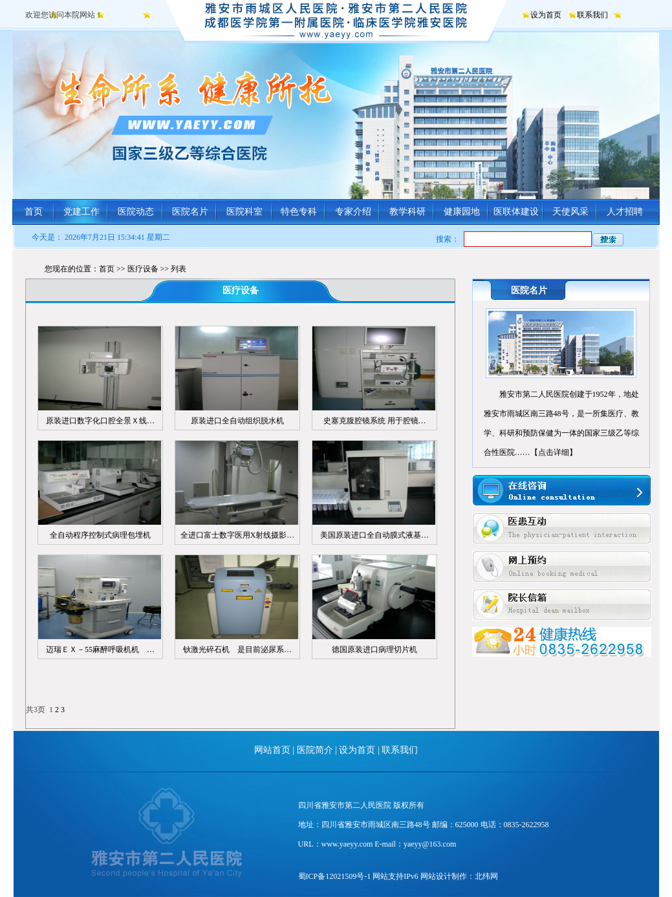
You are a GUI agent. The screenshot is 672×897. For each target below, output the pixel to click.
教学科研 (407, 211)
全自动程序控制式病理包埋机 (100, 535)
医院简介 (315, 750)
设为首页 (545, 14)
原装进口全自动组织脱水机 (237, 420)
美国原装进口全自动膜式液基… (374, 535)
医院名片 (190, 211)
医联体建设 (516, 211)
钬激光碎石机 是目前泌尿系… (237, 649)
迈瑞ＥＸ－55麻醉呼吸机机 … (100, 649)
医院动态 (136, 211)
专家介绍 (353, 211)
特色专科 (299, 211)
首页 (34, 211)
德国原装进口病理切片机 (374, 649)
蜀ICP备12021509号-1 (334, 876)
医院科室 (244, 211)
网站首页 (272, 750)
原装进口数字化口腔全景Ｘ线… (100, 420)
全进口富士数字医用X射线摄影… (237, 535)
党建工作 (81, 211)
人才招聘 (625, 211)
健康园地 (462, 211)
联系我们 (592, 14)
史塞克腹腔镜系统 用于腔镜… (374, 420)
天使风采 (570, 211)
